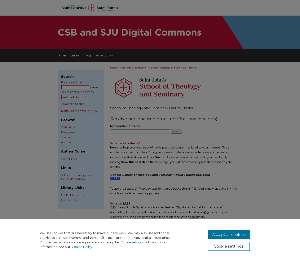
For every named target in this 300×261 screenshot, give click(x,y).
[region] (150, 240)
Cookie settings (132, 242)
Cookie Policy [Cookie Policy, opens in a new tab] (82, 247)
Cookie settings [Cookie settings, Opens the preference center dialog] (229, 246)
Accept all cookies (229, 234)
